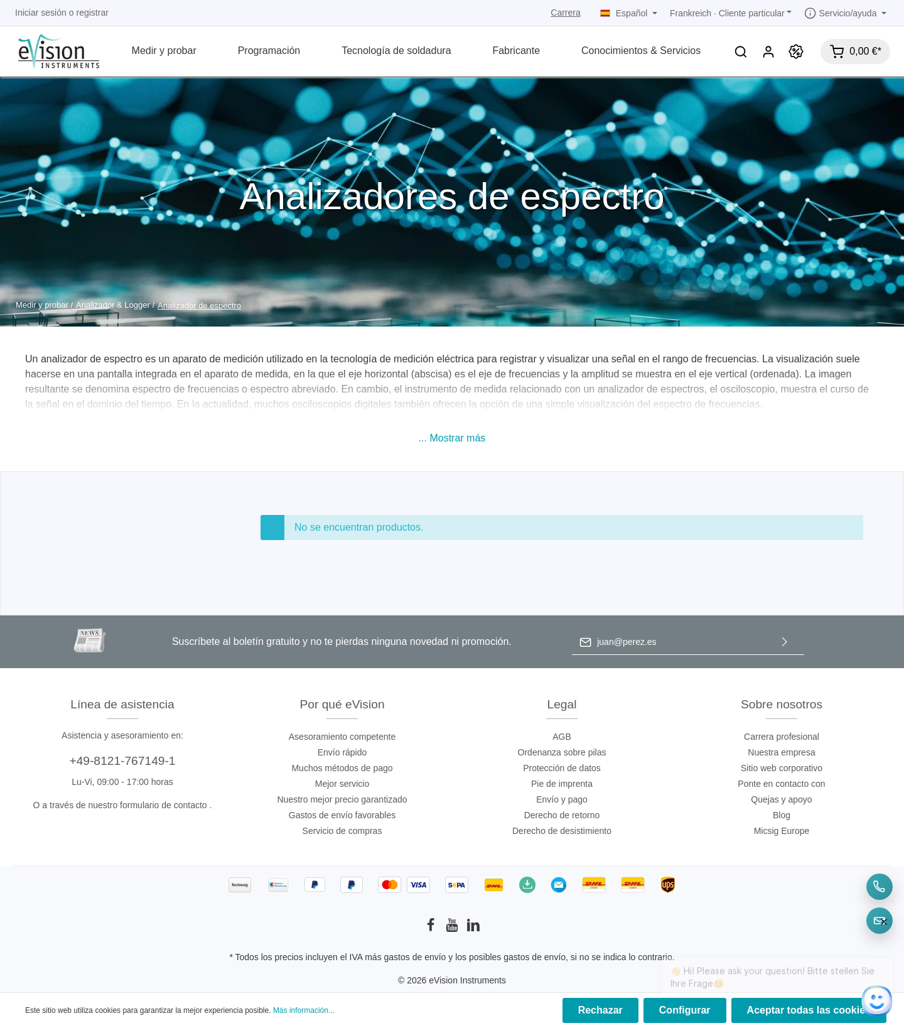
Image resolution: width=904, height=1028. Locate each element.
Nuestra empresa (781, 752)
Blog (781, 815)
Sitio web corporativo (781, 768)
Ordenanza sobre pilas (562, 752)
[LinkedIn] (473, 929)
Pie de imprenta (562, 784)
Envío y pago (562, 799)
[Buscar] (740, 51)
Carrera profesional (781, 737)
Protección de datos (562, 768)
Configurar (685, 1010)
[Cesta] (855, 51)
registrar (93, 13)
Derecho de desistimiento (561, 831)
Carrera (565, 13)
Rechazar (600, 1010)
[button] (452, 438)
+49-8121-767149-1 (122, 760)
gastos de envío (415, 957)
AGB (561, 737)
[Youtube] (453, 929)
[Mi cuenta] (768, 51)
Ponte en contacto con (781, 784)
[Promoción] (796, 51)
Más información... (304, 1010)
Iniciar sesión (41, 13)
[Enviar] (784, 642)
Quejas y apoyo (781, 799)
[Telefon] (879, 887)
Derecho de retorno (562, 815)
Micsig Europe (782, 831)
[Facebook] (432, 929)
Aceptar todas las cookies (809, 1010)
